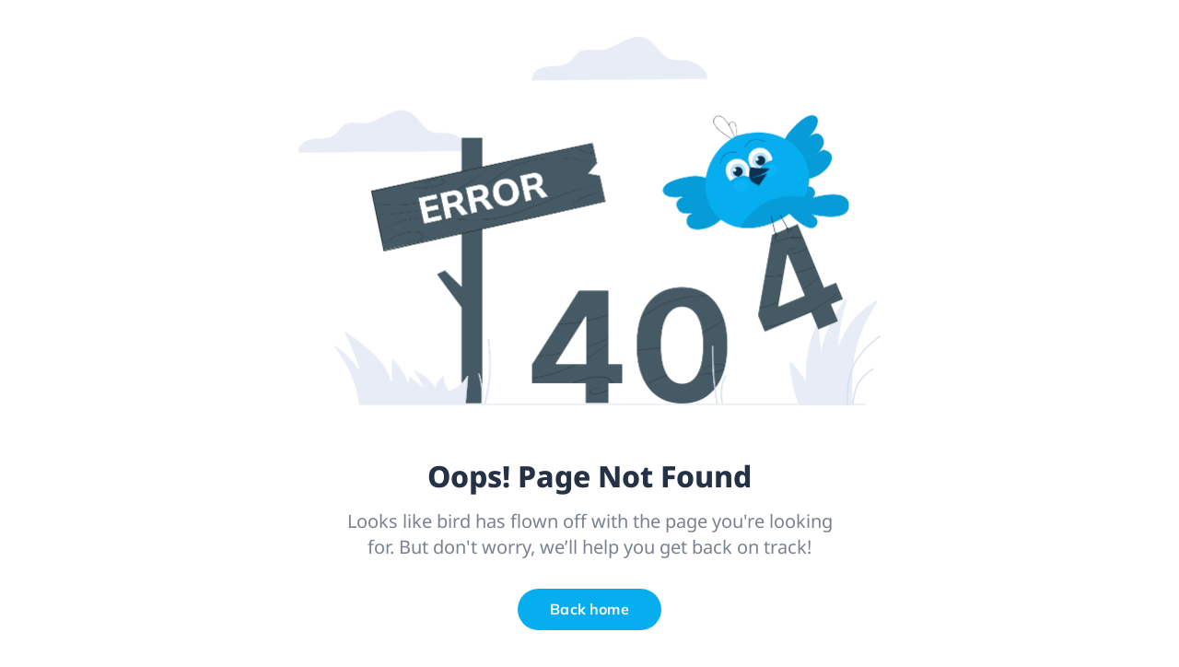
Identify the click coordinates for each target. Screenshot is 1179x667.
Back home (589, 609)
